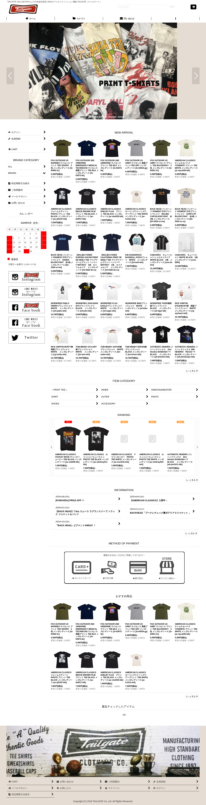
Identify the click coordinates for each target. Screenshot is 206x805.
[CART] (193, 7)
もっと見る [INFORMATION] (191, 533)
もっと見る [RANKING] (192, 480)
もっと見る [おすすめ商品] (192, 696)
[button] (175, 18)
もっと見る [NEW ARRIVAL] (192, 371)
